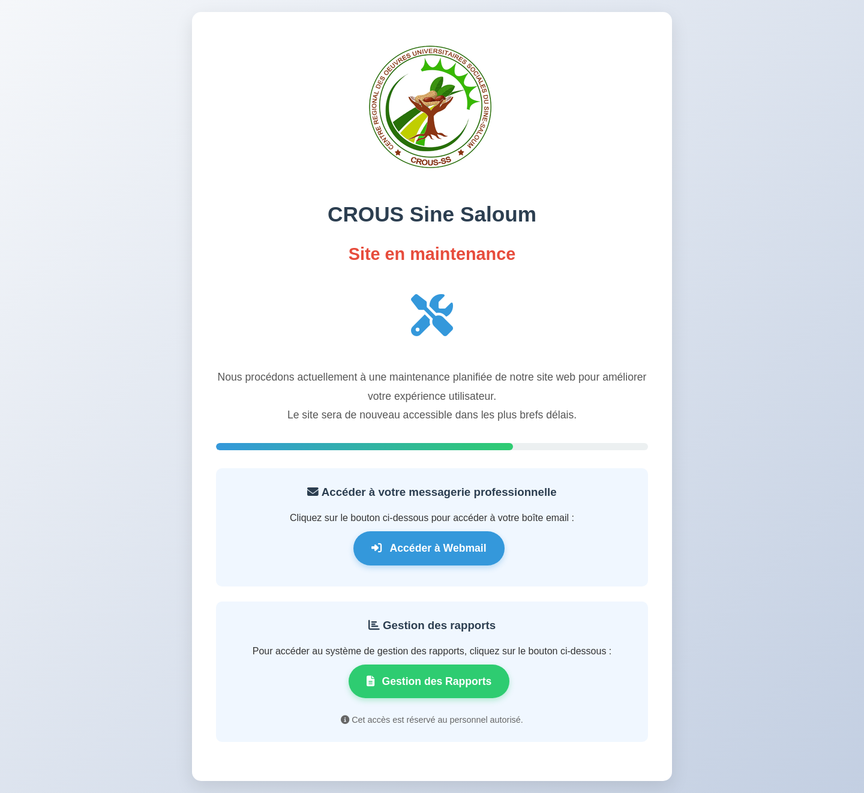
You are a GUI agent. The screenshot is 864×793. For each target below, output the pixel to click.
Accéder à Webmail (428, 548)
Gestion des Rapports (429, 681)
